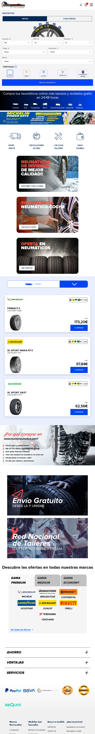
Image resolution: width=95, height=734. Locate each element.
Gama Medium (43, 580)
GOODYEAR (27, 608)
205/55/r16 (52, 727)
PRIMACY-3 (13, 308)
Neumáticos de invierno (76, 727)
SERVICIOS (47, 673)
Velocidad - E (53, 48)
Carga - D (5, 48)
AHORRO (47, 652)
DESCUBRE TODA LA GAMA (32, 186)
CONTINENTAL (68, 597)
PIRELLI (68, 608)
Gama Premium (18, 580)
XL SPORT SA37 (16, 392)
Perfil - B (36, 39)
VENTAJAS (47, 663)
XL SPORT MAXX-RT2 (20, 350)
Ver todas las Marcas (21, 629)
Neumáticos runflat (74, 731)
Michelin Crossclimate (36, 730)
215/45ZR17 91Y (14, 353)
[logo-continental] (83, 690)
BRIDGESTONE (47, 596)
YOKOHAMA (47, 619)
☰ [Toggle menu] (91, 5)
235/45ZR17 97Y (14, 395)
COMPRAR (78, 328)
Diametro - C (68, 39)
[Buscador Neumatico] (16, 42)
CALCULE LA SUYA (28, 227)
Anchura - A (6, 39)
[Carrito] (85, 5)
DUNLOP (47, 608)
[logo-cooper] (67, 690)
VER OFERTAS (27, 268)
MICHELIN (27, 596)
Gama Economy (71, 580)
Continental (14, 730)
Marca (4, 58)
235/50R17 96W (14, 310)
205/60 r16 (52, 731)
